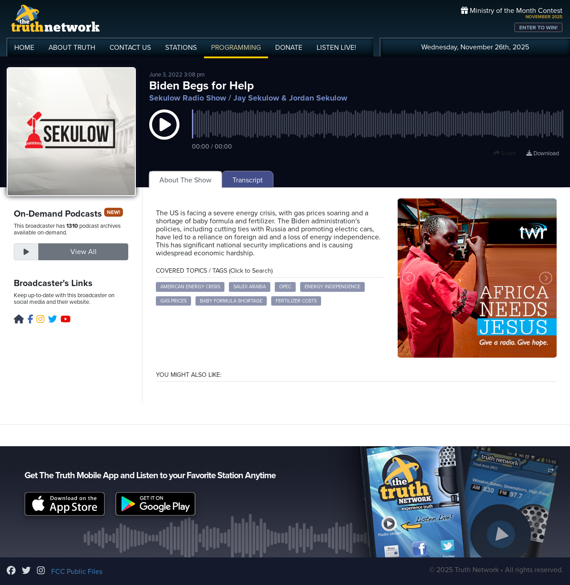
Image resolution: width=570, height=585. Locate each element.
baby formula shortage (231, 301)
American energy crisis (190, 287)
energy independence (332, 287)
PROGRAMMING (236, 48)
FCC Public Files (76, 571)
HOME (24, 48)
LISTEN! (336, 48)
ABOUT (72, 48)
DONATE (288, 48)
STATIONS (181, 48)
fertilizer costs (296, 301)
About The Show (185, 180)
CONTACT (130, 48)
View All (83, 251)
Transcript (247, 180)
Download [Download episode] (542, 153)
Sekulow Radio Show (187, 98)
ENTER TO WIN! (538, 27)
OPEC (285, 287)
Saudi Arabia (249, 287)
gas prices (173, 301)
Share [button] (505, 153)
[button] (164, 133)
